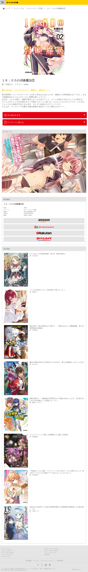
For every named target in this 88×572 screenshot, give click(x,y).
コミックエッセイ (51, 552)
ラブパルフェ (6, 556)
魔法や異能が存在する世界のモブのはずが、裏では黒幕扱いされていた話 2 (57, 362)
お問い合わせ (77, 569)
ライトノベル (19, 8)
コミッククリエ (7, 554)
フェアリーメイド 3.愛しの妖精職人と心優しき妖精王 (49, 435)
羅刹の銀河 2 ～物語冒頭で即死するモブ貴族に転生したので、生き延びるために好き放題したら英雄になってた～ (57, 399)
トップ (7, 8)
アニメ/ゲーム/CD (8, 552)
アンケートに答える (14, 122)
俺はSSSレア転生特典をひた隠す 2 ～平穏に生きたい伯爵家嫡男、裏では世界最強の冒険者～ (57, 327)
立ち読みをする (12, 115)
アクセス (36, 560)
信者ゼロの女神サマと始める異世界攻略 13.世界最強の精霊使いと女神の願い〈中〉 (57, 508)
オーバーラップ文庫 (35, 8)
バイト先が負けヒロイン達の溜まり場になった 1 (47, 290)
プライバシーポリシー (48, 560)
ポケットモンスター (51, 550)
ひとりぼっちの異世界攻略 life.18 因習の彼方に (48, 254)
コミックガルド (7, 550)
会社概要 (28, 560)
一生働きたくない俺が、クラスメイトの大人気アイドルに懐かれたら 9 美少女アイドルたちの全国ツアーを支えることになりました (57, 472)
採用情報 (60, 560)
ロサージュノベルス (51, 549)
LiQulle (47, 554)
